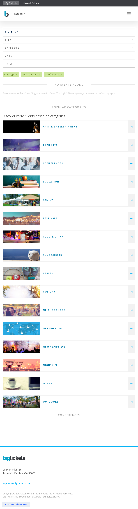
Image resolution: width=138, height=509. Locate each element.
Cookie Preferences (16, 504)
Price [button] (69, 63)
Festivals (50, 218)
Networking (52, 328)
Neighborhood (54, 310)
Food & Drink (53, 236)
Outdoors (51, 401)
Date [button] (69, 55)
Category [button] (69, 47)
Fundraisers (52, 255)
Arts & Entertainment (60, 126)
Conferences (53, 163)
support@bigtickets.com (17, 483)
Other (47, 383)
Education (51, 181)
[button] (19, 13)
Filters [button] (12, 31)
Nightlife (50, 365)
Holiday (49, 291)
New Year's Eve (54, 346)
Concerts (50, 145)
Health (48, 273)
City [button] (69, 40)
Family (48, 200)
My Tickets (11, 3)
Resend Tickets (31, 3)
